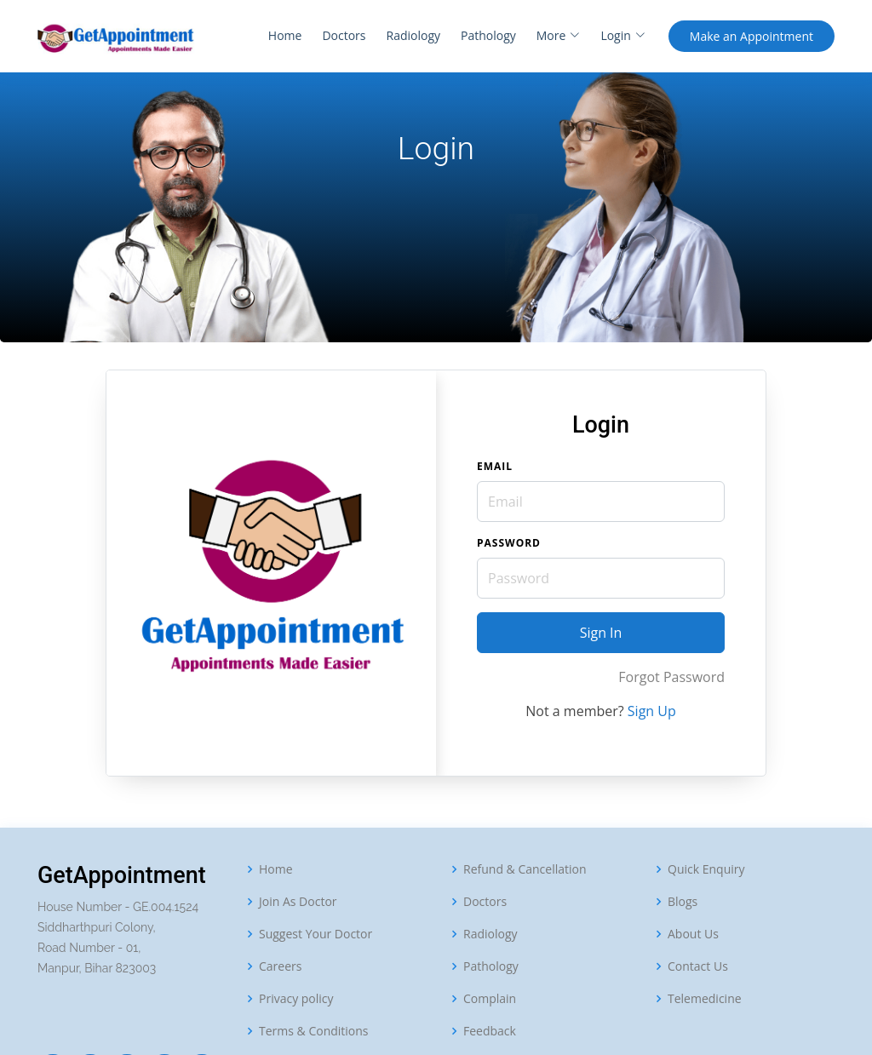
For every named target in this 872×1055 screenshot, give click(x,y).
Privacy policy (296, 999)
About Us (693, 934)
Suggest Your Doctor (315, 934)
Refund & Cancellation (525, 869)
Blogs (682, 902)
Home (285, 35)
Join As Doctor (298, 902)
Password (509, 543)
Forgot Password (671, 677)
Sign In (601, 632)
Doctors (343, 35)
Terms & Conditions (314, 1031)
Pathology (488, 35)
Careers (280, 966)
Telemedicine (705, 999)
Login (622, 35)
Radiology (413, 35)
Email (495, 466)
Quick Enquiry (706, 869)
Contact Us (698, 966)
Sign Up (652, 711)
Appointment (751, 36)
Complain (489, 999)
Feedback (489, 1031)
